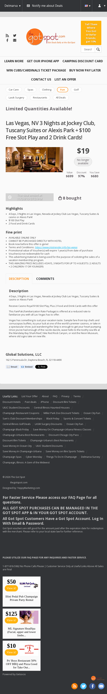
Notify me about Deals (47, 6)
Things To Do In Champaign (61, 457)
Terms (77, 396)
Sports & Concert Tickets (77, 418)
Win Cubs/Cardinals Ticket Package (36, 70)
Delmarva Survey (90, 457)
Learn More (13, 61)
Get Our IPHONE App (43, 61)
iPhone (45, 402)
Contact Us (41, 79)
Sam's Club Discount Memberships (22, 418)
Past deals (31, 402)
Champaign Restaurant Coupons (21, 413)
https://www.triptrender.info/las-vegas (56, 247)
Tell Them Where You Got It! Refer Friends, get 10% (91, 33)
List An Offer (65, 79)
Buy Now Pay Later (85, 70)
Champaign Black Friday (16, 429)
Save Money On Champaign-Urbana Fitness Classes (62, 429)
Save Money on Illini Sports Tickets (65, 451)
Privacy (65, 396)
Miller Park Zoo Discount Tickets (61, 413)
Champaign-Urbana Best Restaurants (24, 435)
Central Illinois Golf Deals (17, 424)
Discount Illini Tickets (64, 402)
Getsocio (21, 674)
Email (14, 366)
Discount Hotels (12, 402)
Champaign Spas (12, 457)
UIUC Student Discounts (16, 407)
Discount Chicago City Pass (64, 435)
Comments (45, 279)
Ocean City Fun (92, 413)
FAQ (55, 396)
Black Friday (52, 418)
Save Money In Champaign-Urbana (22, 451)
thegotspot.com (18, 482)
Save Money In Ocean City (17, 446)
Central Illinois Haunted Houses (52, 407)
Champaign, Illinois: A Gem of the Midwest (26, 462)
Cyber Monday (34, 457)
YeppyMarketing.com (28, 488)
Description (19, 279)
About (45, 396)
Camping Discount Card (82, 61)
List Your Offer (30, 396)
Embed (29, 366)
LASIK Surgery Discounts (48, 424)
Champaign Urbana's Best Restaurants (52, 440)
